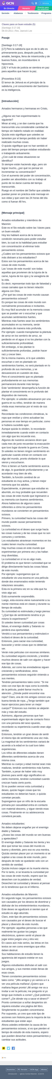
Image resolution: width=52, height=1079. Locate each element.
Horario (26, 8)
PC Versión (22, 1070)
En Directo (9, 8)
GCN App (34, 1070)
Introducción (12, 1074)
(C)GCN (41, 1074)
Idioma (45, 3)
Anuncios (11, 1070)
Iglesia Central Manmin (28, 1074)
